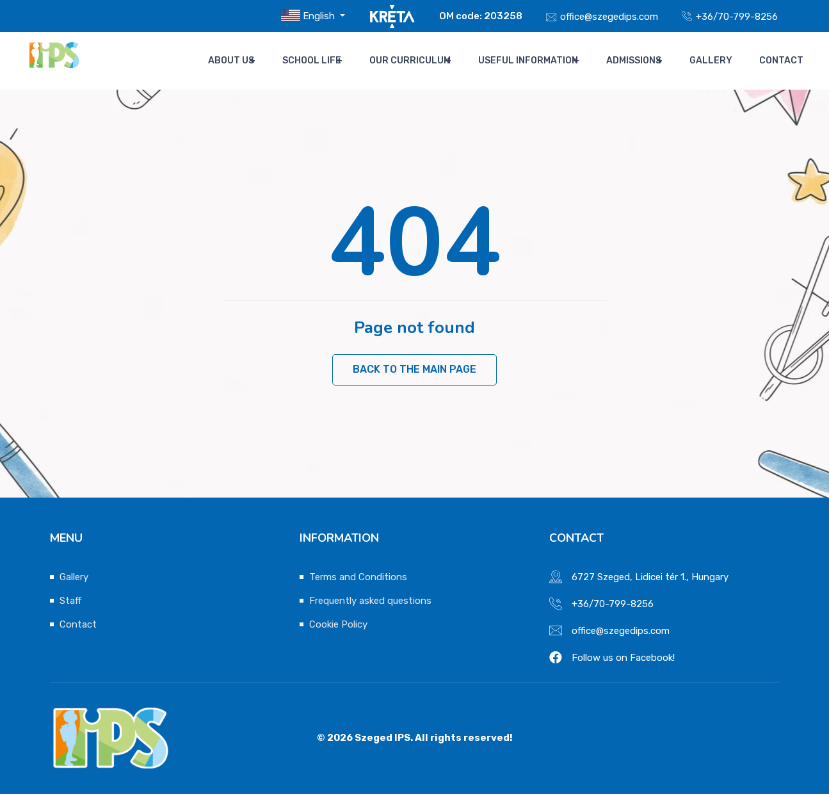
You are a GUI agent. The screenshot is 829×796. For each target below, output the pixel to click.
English (309, 15)
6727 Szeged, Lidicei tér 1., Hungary (650, 579)
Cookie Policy (338, 626)
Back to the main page (414, 370)
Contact (781, 61)
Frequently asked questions (370, 602)
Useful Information (542, 61)
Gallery (721, 61)
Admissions (646, 61)
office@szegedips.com (609, 16)
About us (252, 61)
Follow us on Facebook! (623, 659)
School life (330, 61)
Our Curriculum (426, 61)
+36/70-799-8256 (737, 16)
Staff (70, 602)
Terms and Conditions (358, 579)
